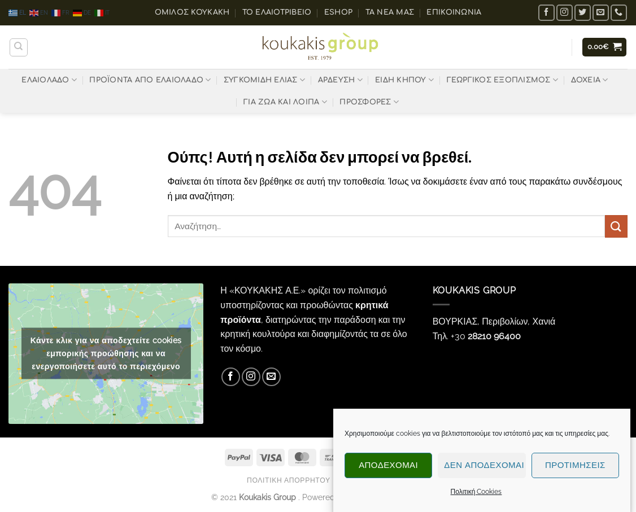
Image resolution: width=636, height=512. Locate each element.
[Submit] (616, 226)
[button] (604, 47)
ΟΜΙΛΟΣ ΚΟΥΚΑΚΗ (192, 12)
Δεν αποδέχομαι (484, 467)
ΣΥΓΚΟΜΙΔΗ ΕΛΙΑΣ (264, 80)
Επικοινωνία (453, 12)
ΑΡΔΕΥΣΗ (340, 80)
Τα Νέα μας (390, 12)
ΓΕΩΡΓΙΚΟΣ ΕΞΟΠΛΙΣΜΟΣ (503, 80)
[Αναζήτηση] (19, 47)
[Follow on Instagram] (564, 13)
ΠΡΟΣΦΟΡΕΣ (369, 102)
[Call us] (619, 13)
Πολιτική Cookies (476, 493)
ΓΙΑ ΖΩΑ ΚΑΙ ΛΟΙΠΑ (285, 102)
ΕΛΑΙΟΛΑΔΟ (49, 80)
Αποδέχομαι (388, 467)
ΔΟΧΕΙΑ (589, 80)
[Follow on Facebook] (546, 13)
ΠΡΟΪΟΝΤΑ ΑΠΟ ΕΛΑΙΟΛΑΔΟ (150, 80)
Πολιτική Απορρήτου (288, 480)
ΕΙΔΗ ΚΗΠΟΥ (404, 80)
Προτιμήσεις (575, 467)
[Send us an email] (601, 13)
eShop (338, 12)
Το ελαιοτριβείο (277, 12)
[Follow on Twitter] (582, 13)
